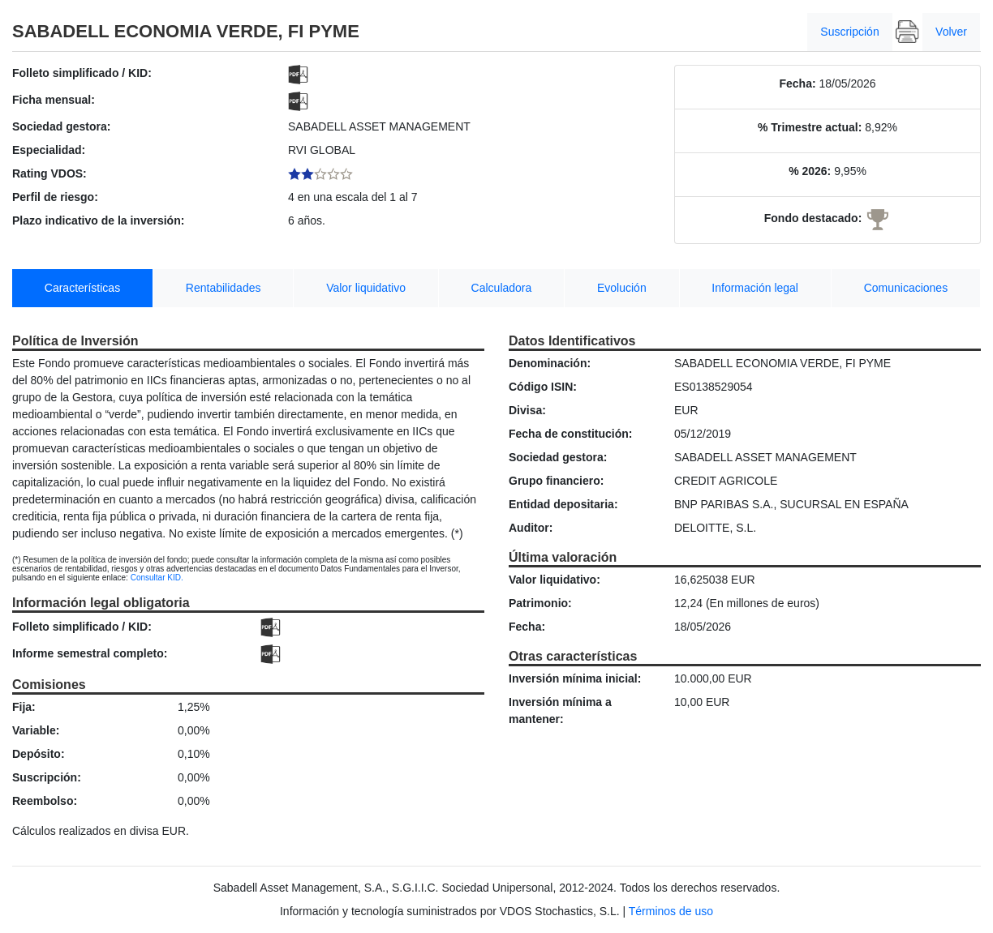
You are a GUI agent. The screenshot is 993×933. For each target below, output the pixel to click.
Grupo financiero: (556, 480)
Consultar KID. (157, 577)
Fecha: (797, 83)
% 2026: (810, 171)
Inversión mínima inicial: (575, 678)
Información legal (754, 287)
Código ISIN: (543, 386)
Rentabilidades (223, 287)
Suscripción (849, 31)
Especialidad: (48, 149)
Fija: (24, 706)
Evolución (622, 287)
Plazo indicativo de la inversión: (98, 220)
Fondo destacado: (813, 218)
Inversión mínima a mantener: (560, 710)
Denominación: (550, 363)
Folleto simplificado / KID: (82, 72)
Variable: (35, 730)
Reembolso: (44, 800)
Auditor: (530, 527)
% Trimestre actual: (810, 127)
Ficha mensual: (53, 99)
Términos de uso (671, 911)
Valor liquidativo (366, 287)
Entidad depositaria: (563, 504)
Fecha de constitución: (570, 433)
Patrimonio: (540, 603)
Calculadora (501, 287)
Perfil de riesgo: (55, 196)
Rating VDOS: (49, 173)
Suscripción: (46, 777)
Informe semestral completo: (89, 653)
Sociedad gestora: (61, 126)
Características (82, 287)
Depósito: (38, 753)
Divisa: (527, 410)
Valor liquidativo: (554, 579)
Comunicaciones (906, 287)
